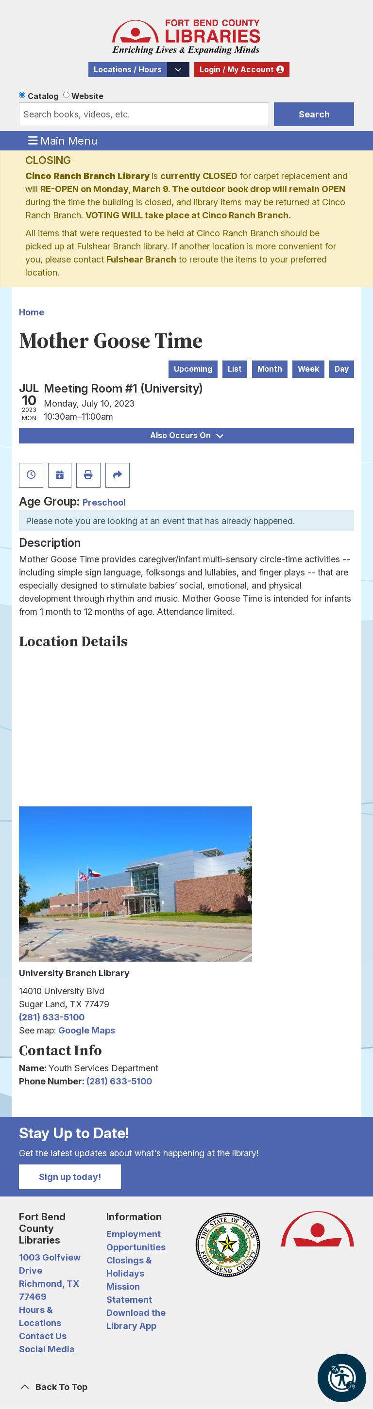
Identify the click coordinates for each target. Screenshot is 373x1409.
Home (31, 312)
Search (314, 114)
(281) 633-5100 (52, 1017)
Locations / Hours (128, 69)
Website (87, 96)
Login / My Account (237, 69)
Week (308, 369)
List (235, 369)
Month (269, 369)
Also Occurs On (186, 435)
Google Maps (86, 1030)
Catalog (43, 96)
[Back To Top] (186, 1387)
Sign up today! (70, 1177)
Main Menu (63, 140)
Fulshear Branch (141, 259)
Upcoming (193, 369)
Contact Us (43, 1336)
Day (342, 369)
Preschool (104, 502)
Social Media (47, 1349)
